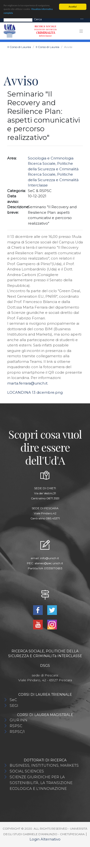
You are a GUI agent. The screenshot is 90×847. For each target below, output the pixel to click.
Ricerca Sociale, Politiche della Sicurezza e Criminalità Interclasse (53, 179)
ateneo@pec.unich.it (49, 563)
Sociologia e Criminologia (50, 158)
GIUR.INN (18, 720)
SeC (13, 699)
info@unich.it (49, 558)
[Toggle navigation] (81, 19)
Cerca (38, 19)
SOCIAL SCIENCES (27, 771)
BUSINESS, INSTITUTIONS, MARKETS (44, 765)
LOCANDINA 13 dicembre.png (35, 392)
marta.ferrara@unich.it (27, 383)
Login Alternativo (45, 839)
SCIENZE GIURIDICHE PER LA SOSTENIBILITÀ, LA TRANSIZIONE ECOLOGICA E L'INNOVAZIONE (41, 783)
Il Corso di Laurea (19, 47)
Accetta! (73, 6)
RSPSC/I (17, 731)
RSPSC (16, 725)
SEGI (14, 705)
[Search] (18, 19)
